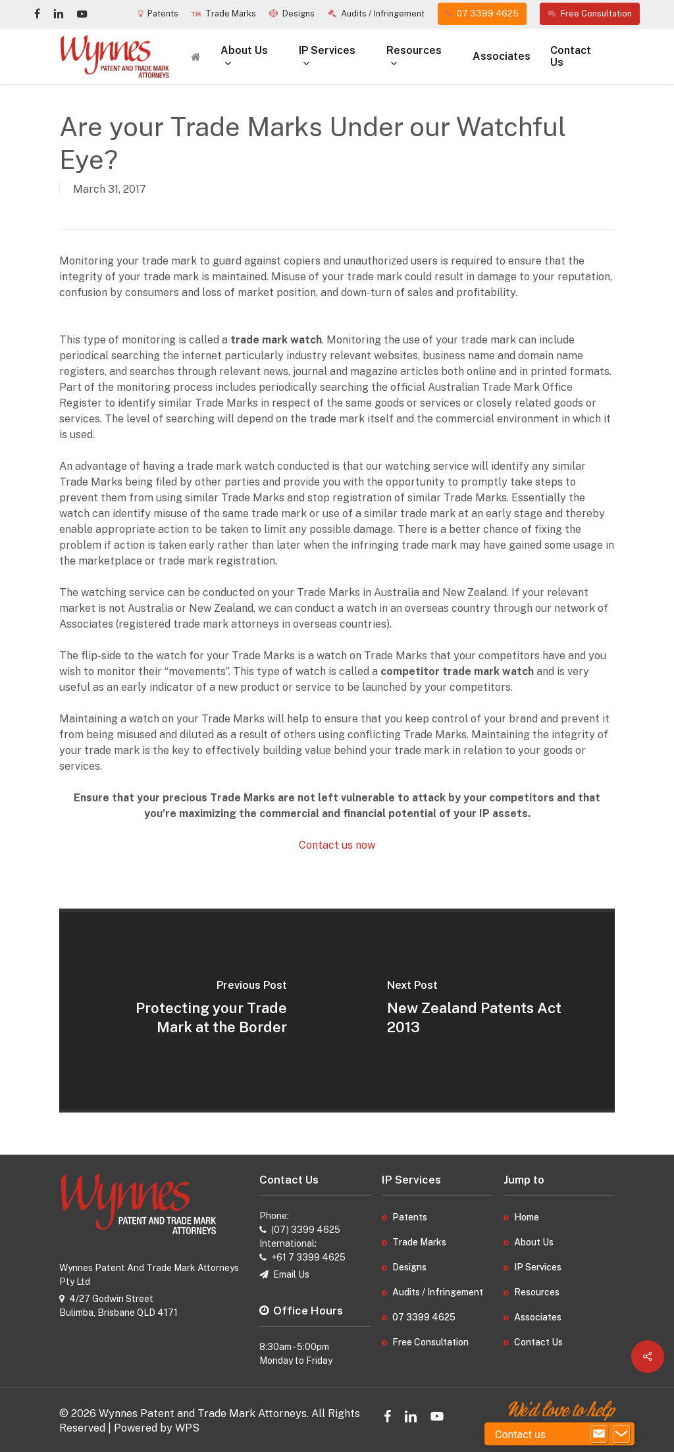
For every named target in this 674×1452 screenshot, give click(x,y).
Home (526, 1217)
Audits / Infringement (437, 1292)
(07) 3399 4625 (305, 1229)
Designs (409, 1267)
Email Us (291, 1274)
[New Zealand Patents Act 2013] (476, 1010)
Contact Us (538, 1342)
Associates (537, 1317)
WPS (187, 1428)
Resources (536, 1292)
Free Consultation (430, 1342)
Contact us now (337, 845)
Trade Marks (419, 1242)
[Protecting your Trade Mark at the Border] (198, 1010)
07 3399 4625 (423, 1317)
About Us (534, 1242)
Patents (409, 1217)
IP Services (537, 1267)
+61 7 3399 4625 (308, 1257)
